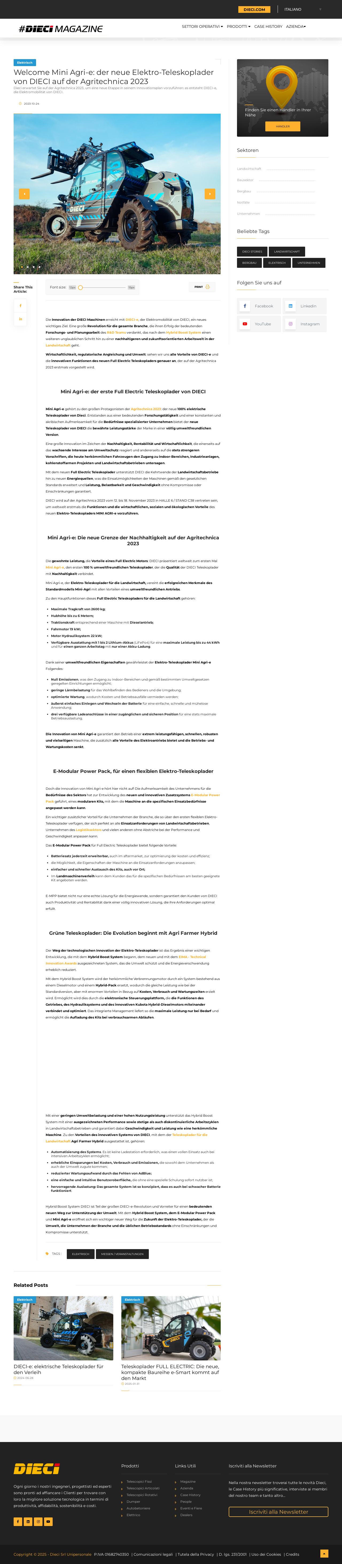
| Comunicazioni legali (152, 1554)
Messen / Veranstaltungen (122, 1254)
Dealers (186, 1515)
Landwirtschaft (249, 169)
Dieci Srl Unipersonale (70, 1554)
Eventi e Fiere (191, 1508)
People (186, 1502)
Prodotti (218, 27)
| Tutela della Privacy (195, 1554)
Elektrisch (25, 62)
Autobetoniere (138, 1508)
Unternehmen (248, 214)
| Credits (291, 1554)
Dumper (133, 1502)
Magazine (188, 1481)
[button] (22, 267)
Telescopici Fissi (139, 1481)
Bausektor (245, 180)
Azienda (291, 27)
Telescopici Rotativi (142, 1495)
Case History (255, 27)
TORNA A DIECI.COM (244, 9)
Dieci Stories (252, 251)
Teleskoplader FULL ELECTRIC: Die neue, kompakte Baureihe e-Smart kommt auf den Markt (170, 1372)
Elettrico (133, 1515)
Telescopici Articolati (143, 1488)
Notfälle (243, 202)
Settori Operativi (172, 27)
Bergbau (244, 191)
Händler (283, 126)
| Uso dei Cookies (265, 1554)
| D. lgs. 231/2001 (232, 1554)
